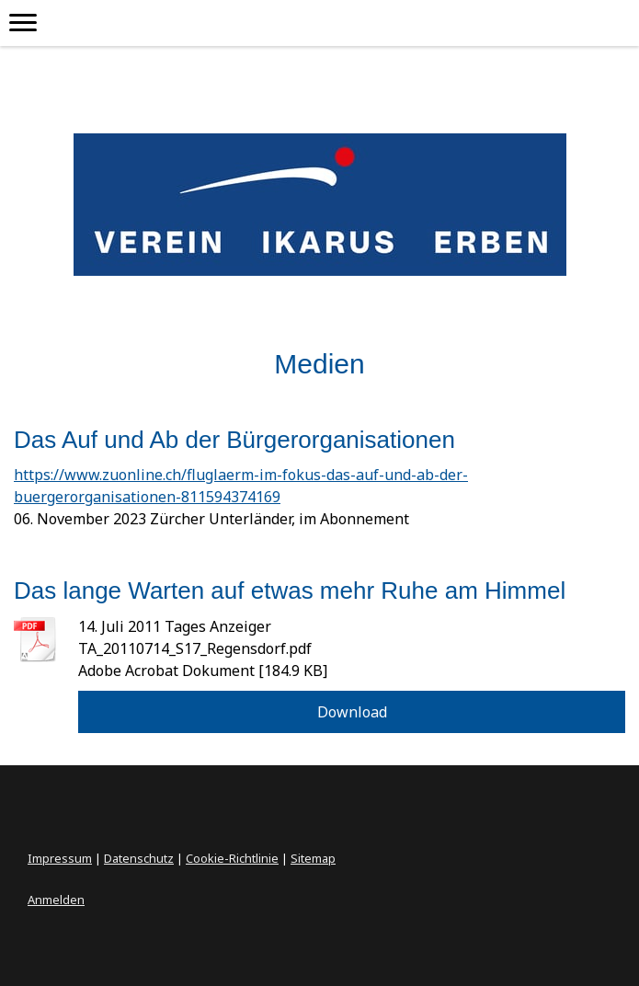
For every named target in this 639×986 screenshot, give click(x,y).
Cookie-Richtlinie (232, 858)
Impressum (60, 858)
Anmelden (56, 899)
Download (352, 712)
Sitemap (313, 858)
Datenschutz (139, 858)
